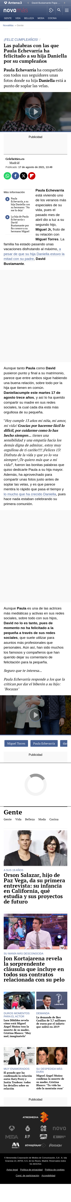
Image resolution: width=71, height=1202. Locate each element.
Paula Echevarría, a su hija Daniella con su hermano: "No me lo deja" (17, 204)
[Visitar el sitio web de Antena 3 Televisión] (11, 1128)
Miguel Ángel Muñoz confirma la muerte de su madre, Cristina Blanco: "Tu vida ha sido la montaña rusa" (50, 1082)
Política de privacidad (31, 1169)
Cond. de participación (27, 1175)
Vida (17, 18)
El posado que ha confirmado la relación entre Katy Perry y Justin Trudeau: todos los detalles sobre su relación (18, 1080)
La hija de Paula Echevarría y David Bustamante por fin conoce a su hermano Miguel (17, 224)
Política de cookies (55, 1169)
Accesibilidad (48, 1175)
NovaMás (8, 25)
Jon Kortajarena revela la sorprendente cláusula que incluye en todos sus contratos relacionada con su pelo (34, 969)
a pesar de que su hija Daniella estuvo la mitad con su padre (34, 254)
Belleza (29, 18)
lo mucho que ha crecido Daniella (30, 494)
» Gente (19, 25)
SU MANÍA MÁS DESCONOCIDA (23, 953)
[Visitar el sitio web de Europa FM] (59, 1137)
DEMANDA (43, 1013)
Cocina (52, 18)
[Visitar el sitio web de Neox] (43, 1128)
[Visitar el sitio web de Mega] (11, 1137)
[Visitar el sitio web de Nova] (59, 1128)
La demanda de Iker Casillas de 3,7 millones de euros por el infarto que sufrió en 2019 (51, 1022)
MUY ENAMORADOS (17, 1068)
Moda (41, 18)
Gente (8, 18)
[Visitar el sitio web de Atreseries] (27, 1137)
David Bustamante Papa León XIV (47, 2)
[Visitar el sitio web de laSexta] (27, 1128)
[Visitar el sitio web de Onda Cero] (43, 1137)
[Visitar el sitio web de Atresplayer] (35, 1145)
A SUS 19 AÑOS (13, 870)
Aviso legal (12, 1169)
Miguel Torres (16, 743)
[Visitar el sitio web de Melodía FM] (15, 1145)
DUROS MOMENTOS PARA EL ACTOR (17, 1015)
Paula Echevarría (44, 743)
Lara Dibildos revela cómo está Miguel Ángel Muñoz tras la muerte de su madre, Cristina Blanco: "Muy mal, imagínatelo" (17, 1028)
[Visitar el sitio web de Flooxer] (55, 1145)
